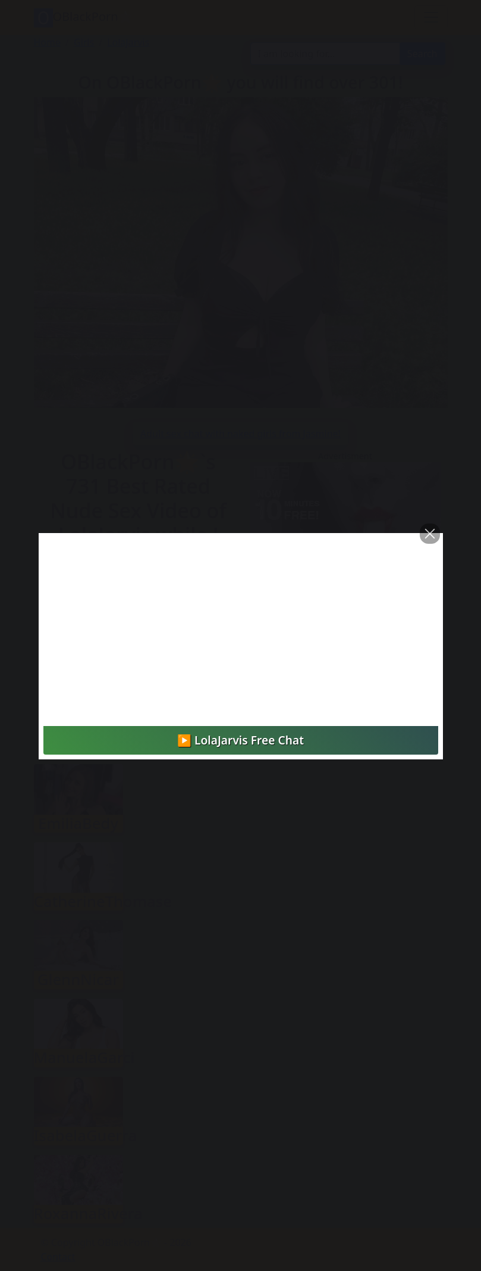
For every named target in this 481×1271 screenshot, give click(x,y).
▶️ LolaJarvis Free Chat (240, 740)
